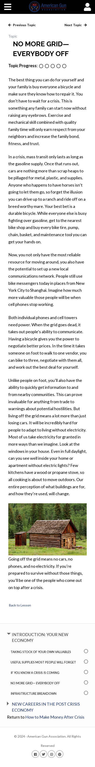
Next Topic (73, 25)
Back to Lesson (19, 605)
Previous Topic (24, 25)
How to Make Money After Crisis (54, 716)
